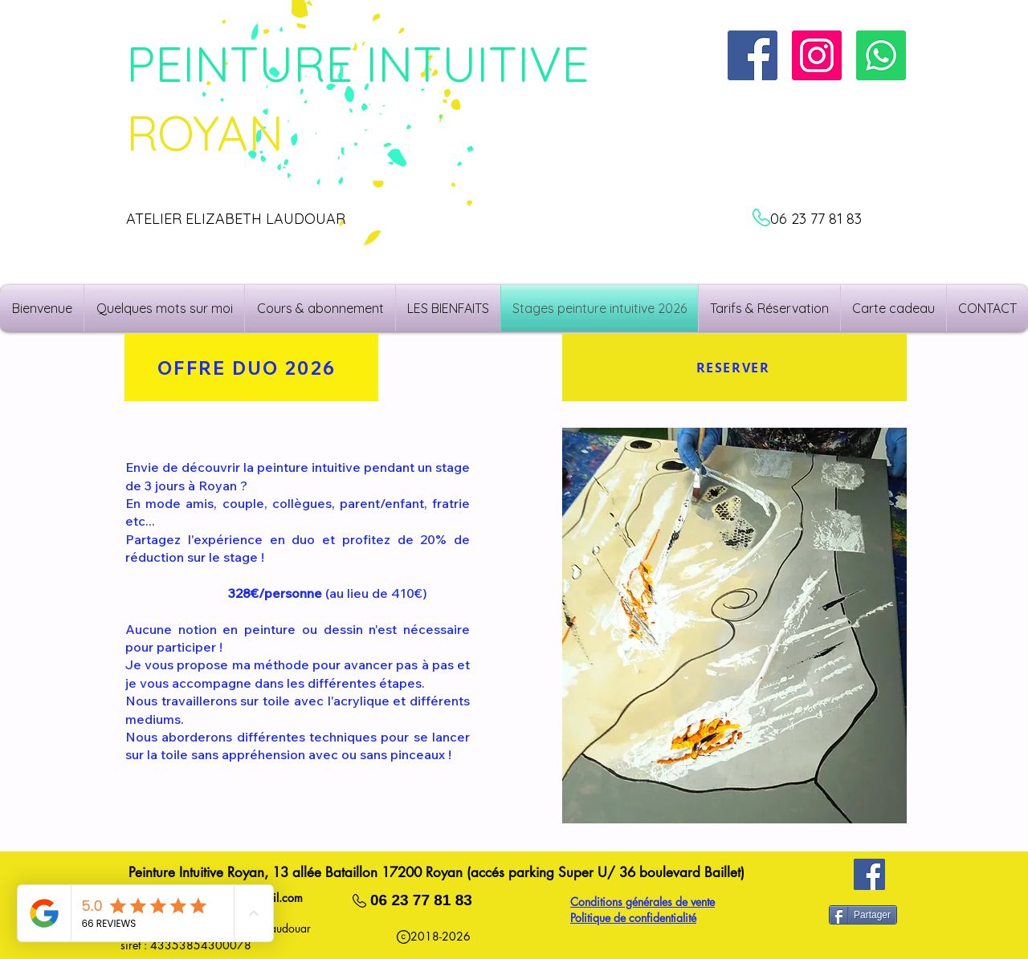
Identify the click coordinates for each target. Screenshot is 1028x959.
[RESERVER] (734, 367)
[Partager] (863, 914)
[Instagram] (817, 55)
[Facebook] (869, 874)
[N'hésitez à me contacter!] (881, 55)
